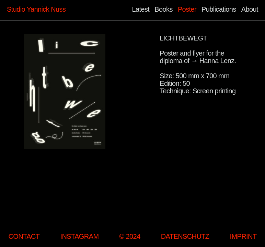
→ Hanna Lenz (212, 60)
